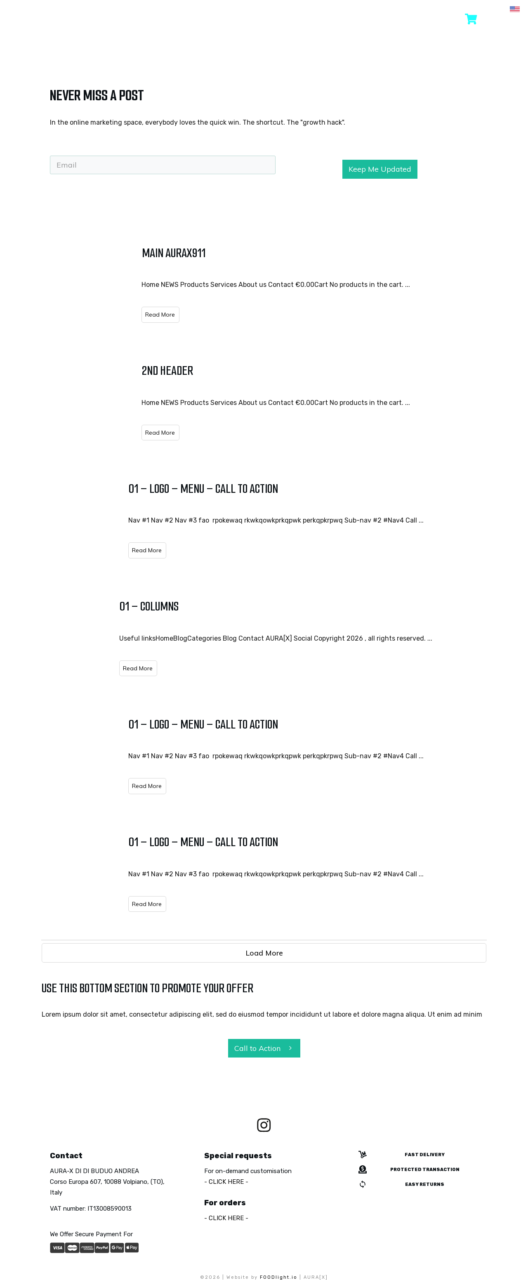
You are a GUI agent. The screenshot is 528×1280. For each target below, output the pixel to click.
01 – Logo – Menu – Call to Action (203, 458)
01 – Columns (149, 576)
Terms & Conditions (312, 1255)
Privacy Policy (208, 1255)
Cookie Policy (256, 1255)
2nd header (167, 340)
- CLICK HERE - (226, 1152)
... (407, 255)
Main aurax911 (173, 223)
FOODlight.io (278, 1247)
